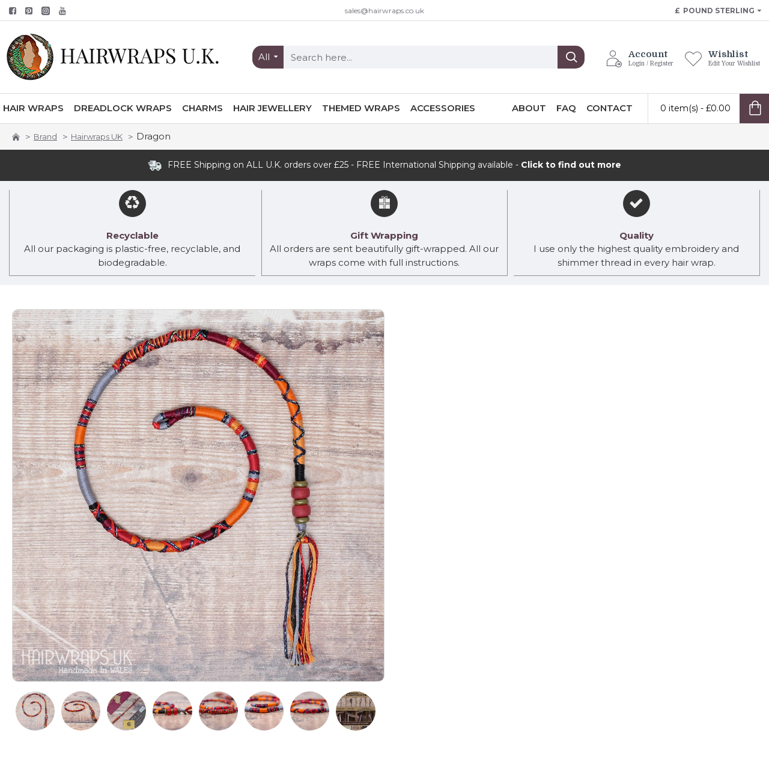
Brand (45, 136)
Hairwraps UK (97, 136)
